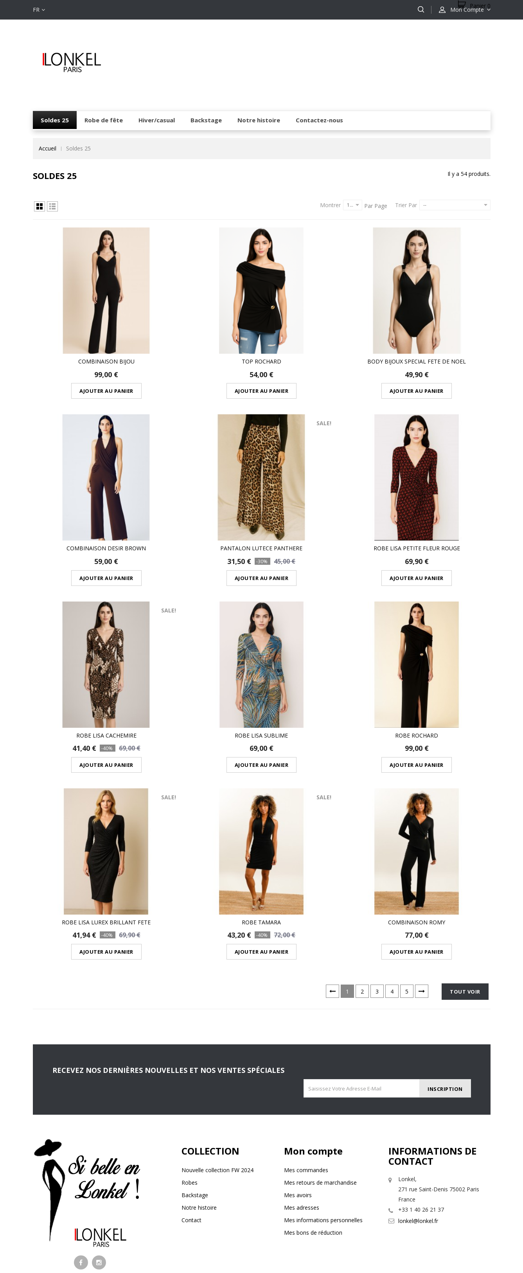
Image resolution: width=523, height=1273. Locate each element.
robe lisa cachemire (106, 685)
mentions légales (204, 1237)
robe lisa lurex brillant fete (106, 855)
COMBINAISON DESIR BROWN (106, 514)
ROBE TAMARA (261, 855)
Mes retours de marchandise (320, 1115)
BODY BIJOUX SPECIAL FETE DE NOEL (416, 344)
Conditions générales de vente (303, 1237)
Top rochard (261, 344)
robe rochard (416, 685)
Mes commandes (306, 1102)
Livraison (245, 1237)
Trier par (406, 205)
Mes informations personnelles (323, 1153)
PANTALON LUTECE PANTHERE (261, 514)
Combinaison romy (416, 855)
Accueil (47, 148)
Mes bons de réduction (313, 1165)
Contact (191, 1153)
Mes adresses (301, 1140)
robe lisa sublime (261, 685)
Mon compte (313, 1083)
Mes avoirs (298, 1128)
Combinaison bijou (106, 344)
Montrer (330, 205)
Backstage (195, 1128)
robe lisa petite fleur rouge (417, 514)
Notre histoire (199, 1140)
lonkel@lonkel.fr (418, 1153)
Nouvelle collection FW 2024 (217, 1102)
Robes (190, 1115)
